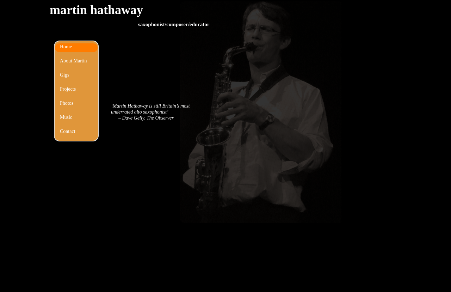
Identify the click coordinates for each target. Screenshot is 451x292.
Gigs (64, 75)
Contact (67, 131)
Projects (68, 89)
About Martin (73, 60)
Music (66, 117)
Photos (66, 103)
